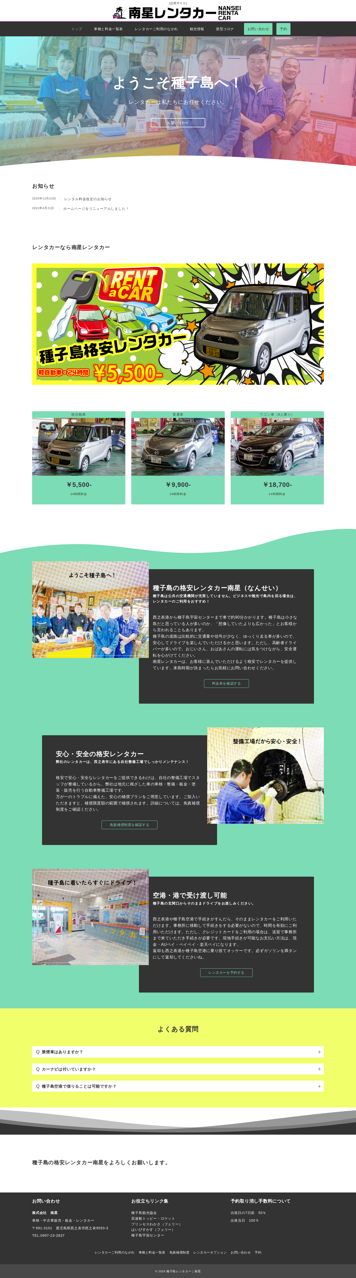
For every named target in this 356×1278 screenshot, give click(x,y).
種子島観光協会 (144, 1213)
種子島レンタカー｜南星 (183, 1271)
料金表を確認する (226, 683)
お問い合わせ (178, 123)
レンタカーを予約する (226, 973)
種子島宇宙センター (147, 1235)
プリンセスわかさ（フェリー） (156, 1224)
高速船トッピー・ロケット (153, 1218)
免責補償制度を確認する (129, 825)
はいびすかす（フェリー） (153, 1230)
